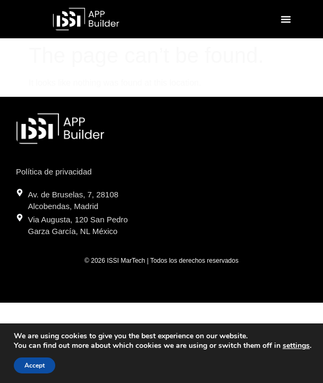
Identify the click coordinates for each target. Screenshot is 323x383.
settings (296, 346)
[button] (286, 19)
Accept (34, 365)
